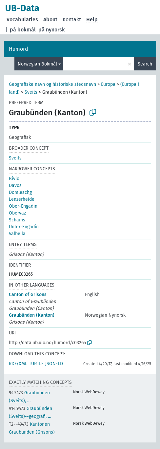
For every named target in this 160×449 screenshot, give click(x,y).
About (50, 19)
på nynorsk (51, 30)
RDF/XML (18, 363)
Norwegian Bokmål (37, 64)
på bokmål (23, 30)
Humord (18, 49)
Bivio (14, 178)
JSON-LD (54, 363)
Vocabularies (22, 19)
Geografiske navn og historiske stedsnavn (52, 84)
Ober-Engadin (23, 206)
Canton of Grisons (28, 294)
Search (145, 64)
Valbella (17, 233)
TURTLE (36, 363)
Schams (17, 220)
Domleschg (20, 192)
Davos (15, 185)
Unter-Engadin (24, 227)
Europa (108, 84)
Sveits (31, 92)
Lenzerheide (21, 199)
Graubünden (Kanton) (31, 315)
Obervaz (17, 213)
